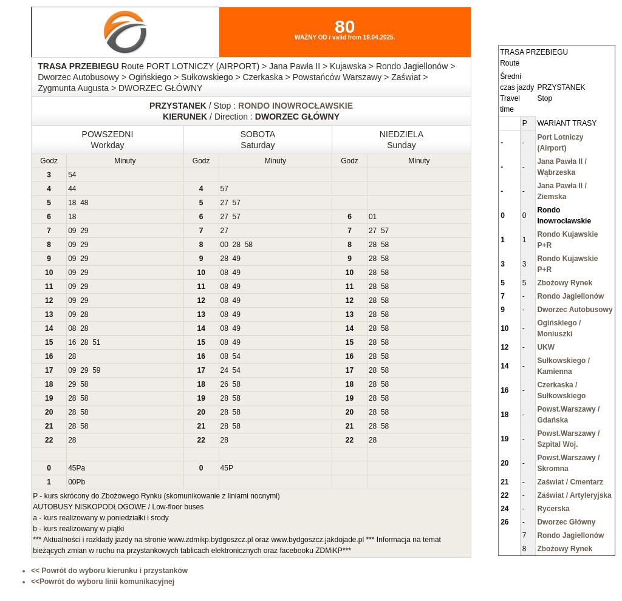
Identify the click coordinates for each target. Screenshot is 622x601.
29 (84, 230)
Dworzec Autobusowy (574, 309)
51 (96, 342)
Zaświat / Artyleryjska (574, 495)
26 (224, 384)
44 (72, 189)
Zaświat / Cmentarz (570, 482)
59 (96, 370)
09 (72, 230)
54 (72, 175)
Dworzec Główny (566, 522)
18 (72, 203)
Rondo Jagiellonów (570, 296)
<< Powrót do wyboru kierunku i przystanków (109, 570)
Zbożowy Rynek (564, 283)
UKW (546, 347)
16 (72, 342)
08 (224, 272)
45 (72, 468)
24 (224, 370)
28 (237, 244)
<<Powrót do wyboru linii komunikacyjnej (102, 581)
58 (249, 244)
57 (224, 189)
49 (237, 258)
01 (373, 216)
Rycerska (553, 508)
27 (224, 203)
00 (224, 244)
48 (84, 203)
